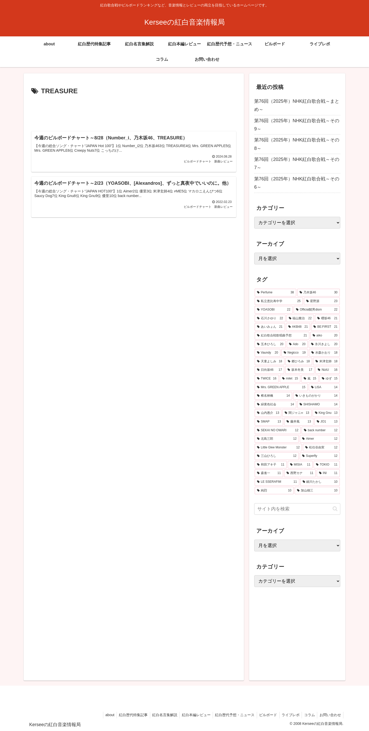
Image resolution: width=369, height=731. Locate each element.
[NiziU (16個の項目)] (327, 370)
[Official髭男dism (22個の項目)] (317, 310)
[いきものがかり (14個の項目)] (316, 396)
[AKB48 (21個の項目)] (298, 327)
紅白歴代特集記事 (127, 715)
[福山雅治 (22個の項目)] (300, 318)
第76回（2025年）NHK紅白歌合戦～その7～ (296, 163)
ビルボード (265, 715)
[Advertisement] (133, 111)
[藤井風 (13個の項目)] (298, 422)
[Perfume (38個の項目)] (275, 292)
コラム (308, 715)
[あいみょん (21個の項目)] (270, 327)
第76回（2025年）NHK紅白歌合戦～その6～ (296, 183)
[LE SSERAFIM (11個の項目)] (277, 482)
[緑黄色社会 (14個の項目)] (275, 404)
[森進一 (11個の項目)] (269, 473)
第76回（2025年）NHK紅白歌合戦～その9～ (296, 124)
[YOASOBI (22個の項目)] (274, 310)
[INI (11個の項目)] (328, 473)
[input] (297, 509)
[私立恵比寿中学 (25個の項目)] (279, 301)
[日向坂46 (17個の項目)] (269, 370)
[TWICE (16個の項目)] (267, 379)
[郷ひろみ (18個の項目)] (298, 361)
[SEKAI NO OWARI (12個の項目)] (278, 430)
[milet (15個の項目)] (290, 379)
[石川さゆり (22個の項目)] (270, 318)
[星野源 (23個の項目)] (322, 301)
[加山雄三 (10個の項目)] (317, 491)
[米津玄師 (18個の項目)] (326, 361)
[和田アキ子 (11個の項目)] (271, 465)
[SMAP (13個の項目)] (269, 422)
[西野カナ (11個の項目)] (300, 473)
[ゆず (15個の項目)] (330, 379)
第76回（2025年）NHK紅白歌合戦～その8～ (296, 144)
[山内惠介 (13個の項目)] (268, 413)
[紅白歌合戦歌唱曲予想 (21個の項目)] (282, 335)
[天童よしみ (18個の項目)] (269, 361)
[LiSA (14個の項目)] (324, 387)
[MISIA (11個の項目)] (300, 465)
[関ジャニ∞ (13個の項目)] (296, 413)
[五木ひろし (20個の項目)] (270, 344)
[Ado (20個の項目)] (297, 344)
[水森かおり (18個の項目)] (324, 353)
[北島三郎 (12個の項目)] (277, 439)
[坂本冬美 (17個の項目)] (299, 370)
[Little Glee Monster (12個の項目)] (278, 447)
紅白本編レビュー (191, 715)
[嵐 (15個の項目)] (310, 379)
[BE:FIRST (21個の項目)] (325, 327)
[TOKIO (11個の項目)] (327, 465)
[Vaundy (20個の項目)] (267, 353)
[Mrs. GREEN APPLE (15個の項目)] (281, 387)
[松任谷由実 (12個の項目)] (321, 447)
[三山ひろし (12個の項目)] (277, 456)
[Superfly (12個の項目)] (320, 456)
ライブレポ (289, 715)
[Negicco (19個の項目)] (294, 353)
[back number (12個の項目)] (321, 430)
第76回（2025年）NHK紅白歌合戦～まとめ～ (296, 105)
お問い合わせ (330, 715)
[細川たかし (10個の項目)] (320, 482)
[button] (335, 509)
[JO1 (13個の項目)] (327, 422)
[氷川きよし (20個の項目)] (324, 344)
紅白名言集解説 (159, 715)
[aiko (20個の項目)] (325, 335)
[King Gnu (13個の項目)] (326, 413)
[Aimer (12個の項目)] (320, 439)
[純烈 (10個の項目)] (274, 491)
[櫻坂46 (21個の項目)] (327, 318)
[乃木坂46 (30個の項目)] (318, 292)
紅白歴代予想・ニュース (231, 715)
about (102, 715)
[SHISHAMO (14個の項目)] (318, 404)
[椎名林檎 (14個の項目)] (273, 396)
